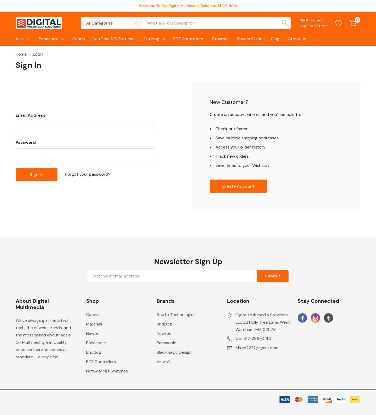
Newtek (164, 333)
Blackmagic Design (174, 352)
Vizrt (20, 39)
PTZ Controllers (101, 361)
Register (321, 25)
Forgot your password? (87, 174)
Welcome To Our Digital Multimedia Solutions (188, 5)
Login (304, 25)
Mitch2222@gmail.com (257, 348)
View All (164, 361)
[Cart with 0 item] (352, 23)
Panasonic (48, 39)
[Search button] (285, 23)
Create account (238, 186)
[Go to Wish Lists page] (338, 23)
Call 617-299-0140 (253, 338)
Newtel (92, 333)
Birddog (151, 39)
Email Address (30, 115)
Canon (92, 314)
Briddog (93, 352)
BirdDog (164, 324)
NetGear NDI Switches (107, 371)
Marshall (94, 324)
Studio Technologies (176, 314)
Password (26, 142)
